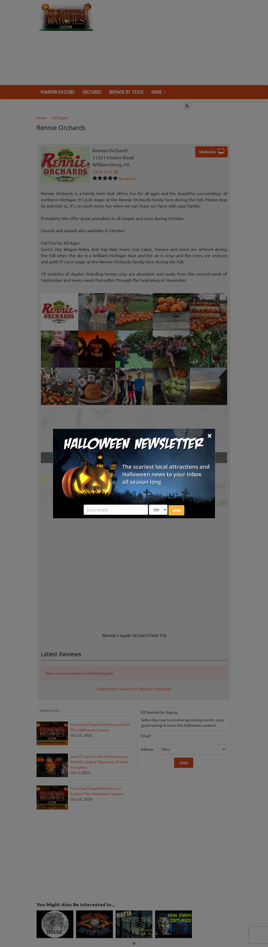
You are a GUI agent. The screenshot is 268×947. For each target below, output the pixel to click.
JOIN (176, 510)
